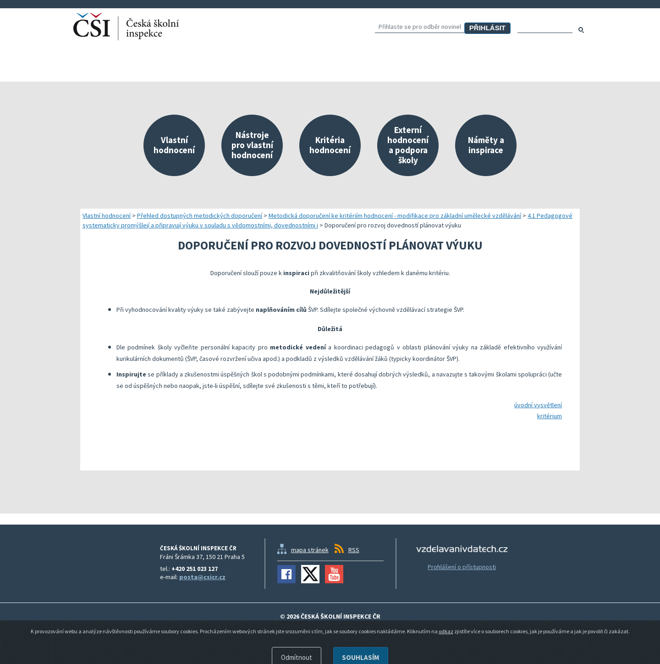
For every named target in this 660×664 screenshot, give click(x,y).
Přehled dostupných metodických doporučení (199, 215)
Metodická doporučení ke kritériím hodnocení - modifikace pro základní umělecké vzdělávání (395, 215)
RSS (353, 550)
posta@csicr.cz (202, 577)
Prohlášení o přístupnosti (462, 567)
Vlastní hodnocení (106, 215)
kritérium (549, 416)
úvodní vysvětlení (538, 405)
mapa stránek (310, 550)
